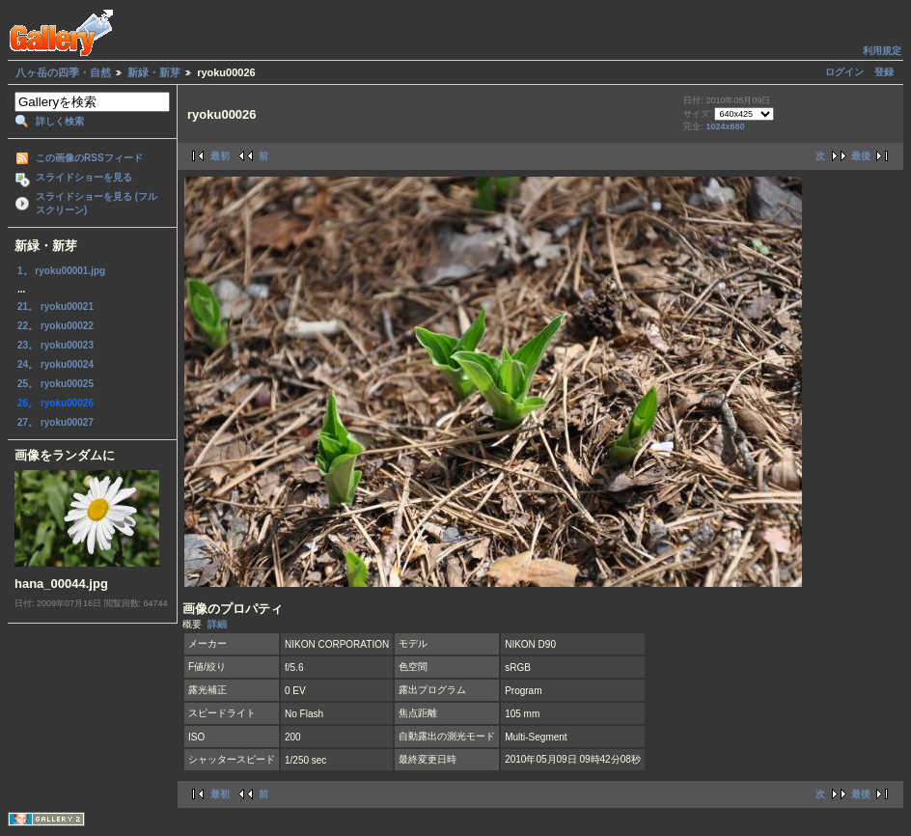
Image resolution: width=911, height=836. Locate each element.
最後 (860, 156)
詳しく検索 (60, 121)
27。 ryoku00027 (55, 422)
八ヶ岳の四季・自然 (63, 72)
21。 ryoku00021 (55, 306)
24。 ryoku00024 (55, 364)
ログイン (844, 72)
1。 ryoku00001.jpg (61, 270)
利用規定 (882, 50)
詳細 (217, 624)
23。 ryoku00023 (55, 345)
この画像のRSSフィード (89, 158)
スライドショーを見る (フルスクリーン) (96, 203)
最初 (220, 156)
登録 (884, 72)
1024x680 (724, 126)
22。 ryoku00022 (55, 325)
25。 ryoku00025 (55, 383)
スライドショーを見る (84, 177)
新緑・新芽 (153, 72)
